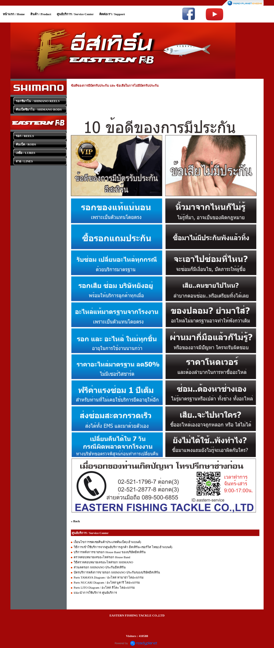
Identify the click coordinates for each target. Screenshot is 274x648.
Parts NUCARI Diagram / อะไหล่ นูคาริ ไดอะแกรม (107, 582)
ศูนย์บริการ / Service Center (75, 14)
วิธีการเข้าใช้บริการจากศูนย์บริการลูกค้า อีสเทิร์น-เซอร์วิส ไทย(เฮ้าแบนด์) (123, 547)
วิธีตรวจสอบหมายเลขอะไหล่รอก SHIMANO (103, 562)
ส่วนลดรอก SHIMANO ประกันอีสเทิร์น (100, 567)
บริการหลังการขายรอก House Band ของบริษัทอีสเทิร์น (110, 552)
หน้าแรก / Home (14, 14)
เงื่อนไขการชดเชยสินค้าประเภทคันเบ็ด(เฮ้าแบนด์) (107, 542)
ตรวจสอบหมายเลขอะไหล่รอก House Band (102, 557)
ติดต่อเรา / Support (112, 14)
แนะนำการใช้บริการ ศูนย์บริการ (95, 592)
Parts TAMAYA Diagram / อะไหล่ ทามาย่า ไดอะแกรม (108, 577)
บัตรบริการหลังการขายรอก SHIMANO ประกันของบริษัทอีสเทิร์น (117, 572)
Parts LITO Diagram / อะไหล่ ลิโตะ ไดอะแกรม (104, 587)
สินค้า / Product (40, 14)
